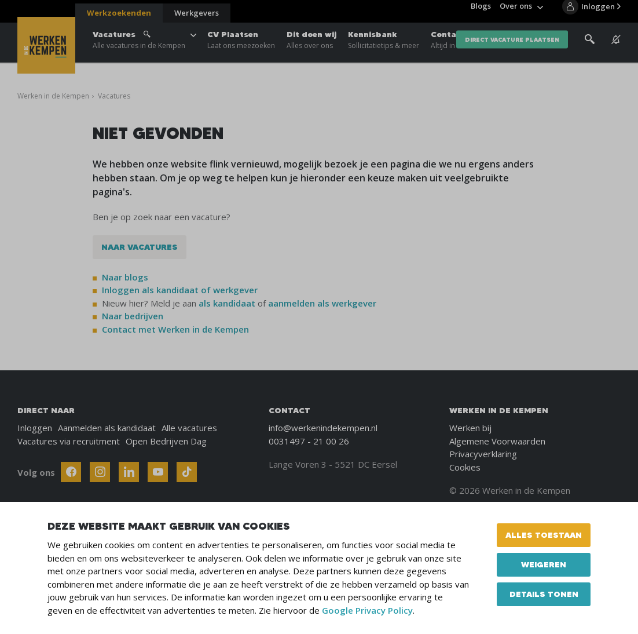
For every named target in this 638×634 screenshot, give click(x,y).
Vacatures (139, 46)
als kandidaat (227, 303)
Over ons (516, 11)
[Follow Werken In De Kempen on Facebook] (71, 472)
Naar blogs (125, 277)
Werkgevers (196, 13)
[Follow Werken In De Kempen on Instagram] (100, 472)
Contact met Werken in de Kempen (175, 329)
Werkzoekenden (119, 13)
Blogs (481, 11)
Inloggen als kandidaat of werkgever (180, 290)
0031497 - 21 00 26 (309, 441)
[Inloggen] (591, 13)
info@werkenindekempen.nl (323, 427)
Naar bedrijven (134, 316)
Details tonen (543, 594)
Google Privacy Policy (367, 610)
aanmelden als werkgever (322, 303)
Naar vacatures (139, 247)
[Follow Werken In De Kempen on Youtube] (158, 472)
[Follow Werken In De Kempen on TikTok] (187, 472)
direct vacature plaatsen (512, 46)
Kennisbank (383, 46)
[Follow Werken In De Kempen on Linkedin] (129, 472)
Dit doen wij (311, 46)
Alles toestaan (543, 535)
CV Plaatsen (241, 46)
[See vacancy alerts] (616, 46)
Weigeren (543, 564)
